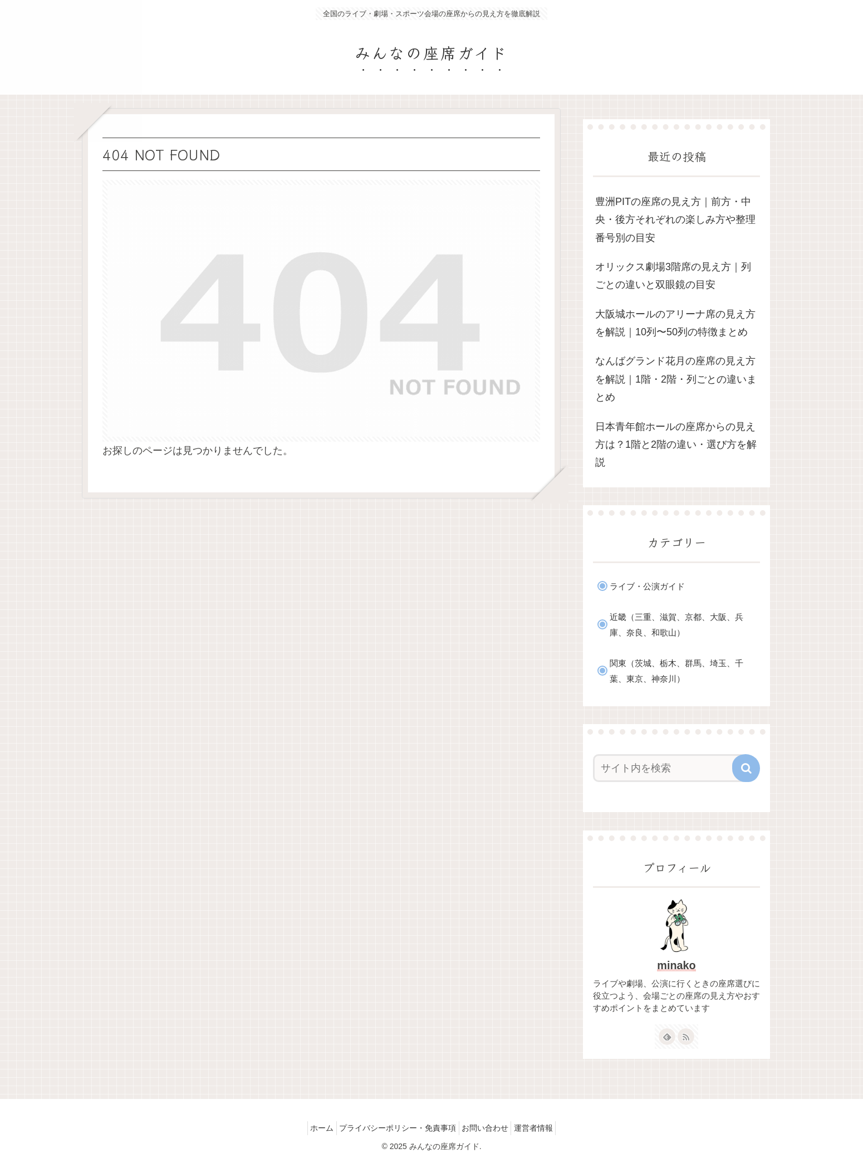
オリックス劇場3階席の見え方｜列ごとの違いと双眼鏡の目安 (673, 275)
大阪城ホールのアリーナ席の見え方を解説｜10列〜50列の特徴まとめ (675, 323)
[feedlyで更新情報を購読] (667, 1036)
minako (676, 965)
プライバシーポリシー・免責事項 (394, 1127)
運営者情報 (542, 1127)
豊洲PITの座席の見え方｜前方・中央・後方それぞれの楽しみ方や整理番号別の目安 (675, 219)
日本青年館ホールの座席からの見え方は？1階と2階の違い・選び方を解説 (676, 444)
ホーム (313, 1127)
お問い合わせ (488, 1127)
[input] (670, 768)
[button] (746, 768)
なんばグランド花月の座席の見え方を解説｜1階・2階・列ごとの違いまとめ (676, 379)
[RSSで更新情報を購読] (686, 1036)
